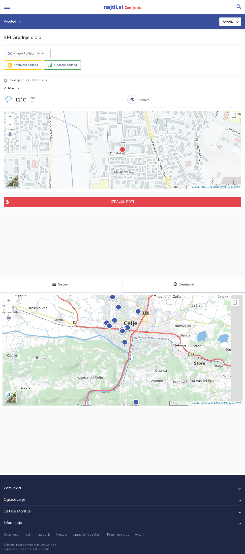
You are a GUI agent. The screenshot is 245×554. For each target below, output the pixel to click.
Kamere (144, 100)
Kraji (28, 535)
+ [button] (10, 117)
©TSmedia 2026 (230, 187)
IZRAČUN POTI (122, 202)
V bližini (9, 88)
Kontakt (61, 535)
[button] (10, 134)
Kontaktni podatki (26, 65)
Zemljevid (183, 284)
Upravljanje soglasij (87, 535)
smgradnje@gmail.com (30, 53)
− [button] (10, 125)
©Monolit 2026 (210, 187)
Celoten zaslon (234, 115)
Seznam (61, 284)
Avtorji (139, 535)
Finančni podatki (65, 65)
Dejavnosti (11, 535)
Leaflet (195, 187)
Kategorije (43, 535)
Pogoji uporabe (118, 535)
